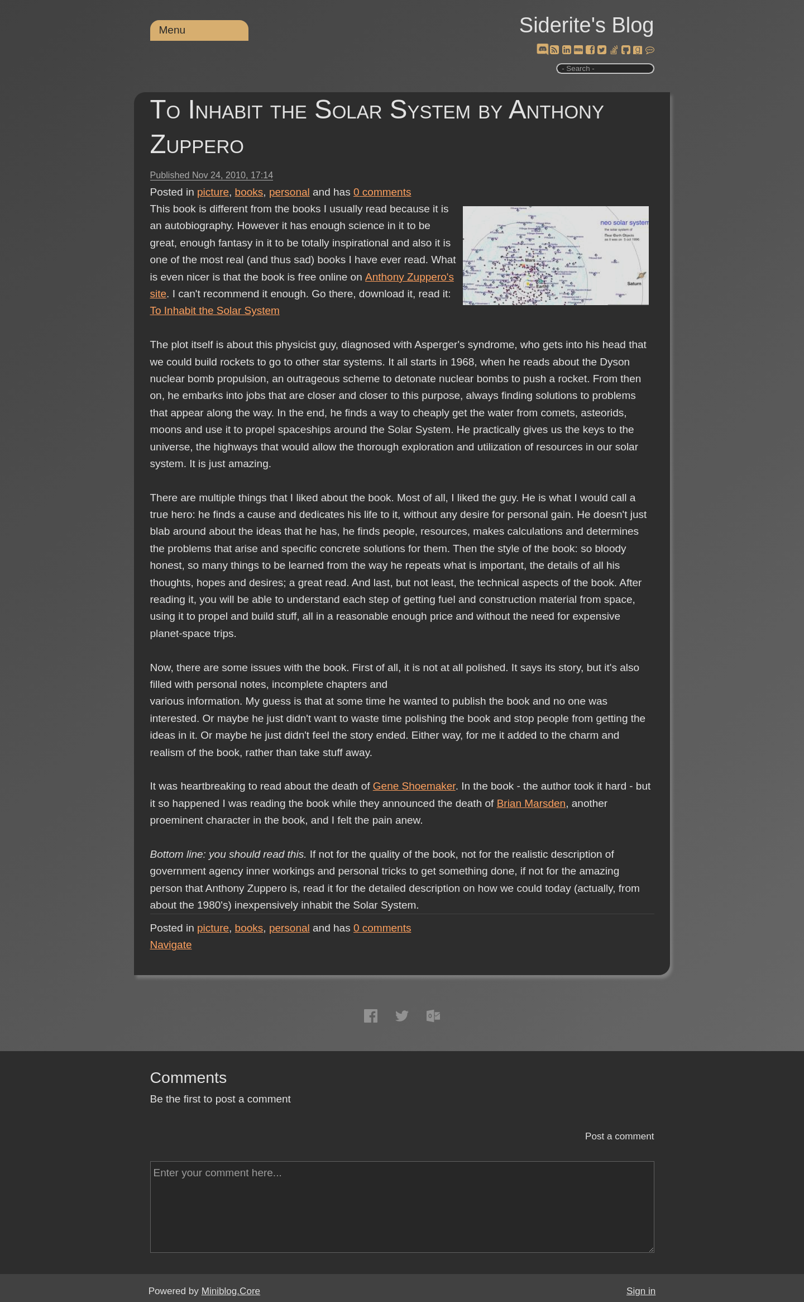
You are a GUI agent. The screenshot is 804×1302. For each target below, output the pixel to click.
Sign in (640, 1291)
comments (382, 192)
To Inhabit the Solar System (215, 310)
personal (289, 192)
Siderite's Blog (586, 25)
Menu (172, 30)
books (249, 192)
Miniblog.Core (231, 1291)
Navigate (171, 945)
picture (213, 192)
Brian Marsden (531, 803)
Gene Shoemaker (414, 786)
